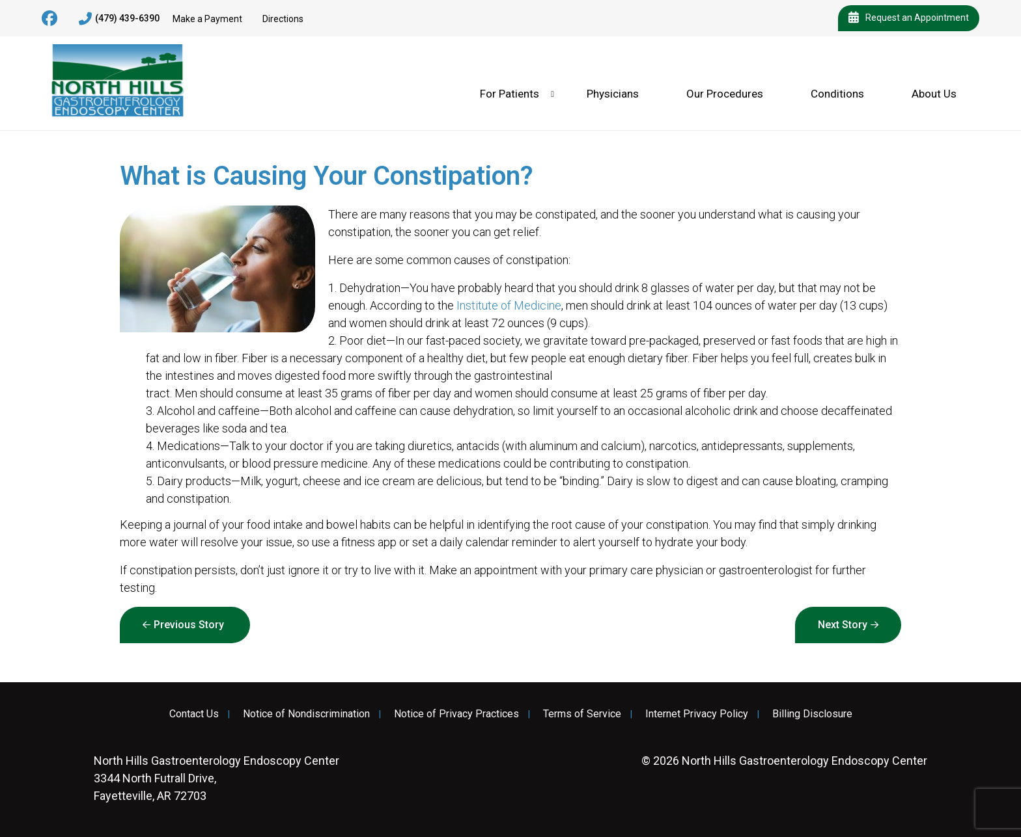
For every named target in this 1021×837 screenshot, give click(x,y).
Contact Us (194, 714)
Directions (282, 19)
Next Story (842, 624)
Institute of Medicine (508, 305)
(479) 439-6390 (119, 18)
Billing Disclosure (812, 714)
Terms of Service (582, 714)
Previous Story (189, 624)
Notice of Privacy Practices (456, 714)
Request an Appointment (908, 18)
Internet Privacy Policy (696, 714)
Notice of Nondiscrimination (306, 714)
